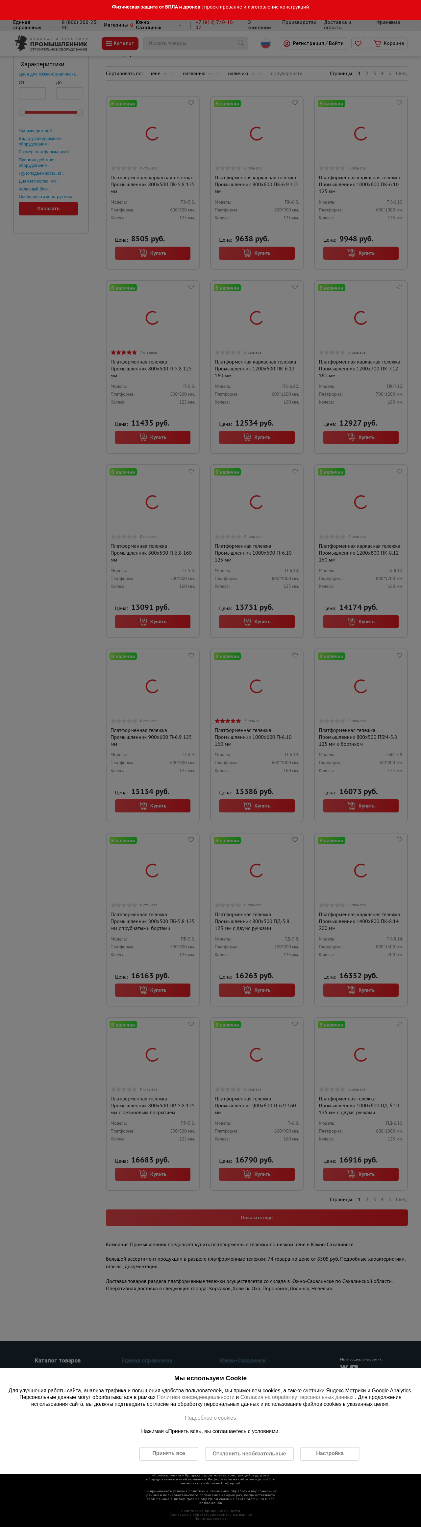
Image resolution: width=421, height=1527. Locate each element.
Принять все (168, 1453)
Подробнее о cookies (210, 1418)
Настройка (329, 1453)
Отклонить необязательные (249, 1453)
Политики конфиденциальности (196, 1397)
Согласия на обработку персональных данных (297, 1397)
